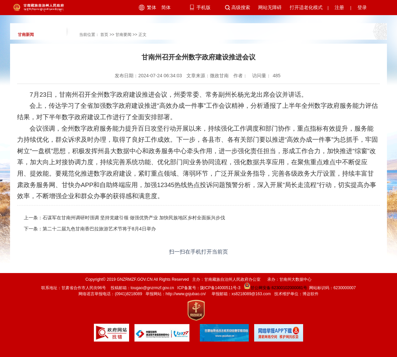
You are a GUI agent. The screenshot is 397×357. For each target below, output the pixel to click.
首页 (104, 34)
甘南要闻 (123, 34)
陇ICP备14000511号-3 (220, 287)
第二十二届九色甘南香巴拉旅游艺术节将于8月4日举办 (99, 228)
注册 (339, 7)
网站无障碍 (270, 7)
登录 (362, 7)
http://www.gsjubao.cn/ (186, 294)
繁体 (151, 7)
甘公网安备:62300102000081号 (275, 287)
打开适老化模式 (306, 7)
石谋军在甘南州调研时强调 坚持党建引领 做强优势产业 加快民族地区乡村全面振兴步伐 (134, 217)
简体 (166, 7)
